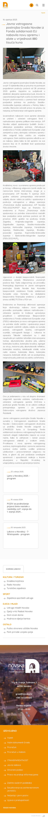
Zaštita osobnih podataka (19, 783)
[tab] (13, 569)
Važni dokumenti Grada (18, 742)
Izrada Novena (38, 816)
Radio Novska (13, 584)
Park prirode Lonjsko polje (20, 632)
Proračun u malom (16, 752)
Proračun (11, 747)
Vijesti (43, 13)
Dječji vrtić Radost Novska (19, 611)
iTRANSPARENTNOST (17, 760)
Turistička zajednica (16, 588)
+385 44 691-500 (24, 697)
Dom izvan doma (15, 615)
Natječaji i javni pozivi (17, 795)
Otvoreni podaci (15, 770)
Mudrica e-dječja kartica (18, 618)
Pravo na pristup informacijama (22, 774)
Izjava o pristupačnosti (18, 800)
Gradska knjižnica (15, 581)
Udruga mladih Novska (18, 607)
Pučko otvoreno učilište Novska (22, 628)
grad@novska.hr (24, 694)
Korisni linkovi (13, 569)
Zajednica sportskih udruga (20, 598)
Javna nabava (14, 765)
